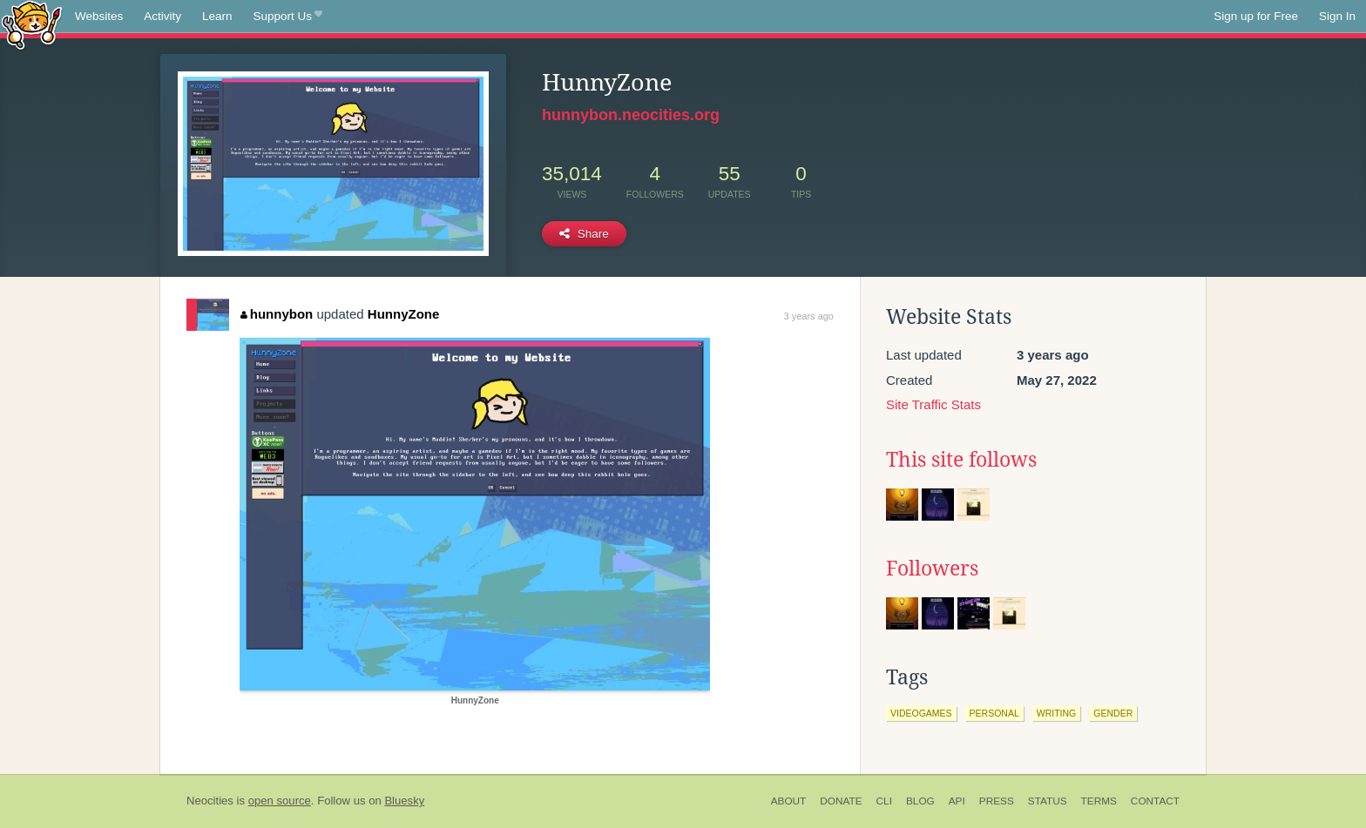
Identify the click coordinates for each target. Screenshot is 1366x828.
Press (996, 801)
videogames (921, 713)
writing (1057, 713)
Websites (99, 16)
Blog (920, 801)
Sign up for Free (1256, 16)
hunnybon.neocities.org (631, 115)
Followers (932, 568)
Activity (162, 16)
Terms (1099, 801)
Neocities (209, 800)
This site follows (961, 459)
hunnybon (276, 313)
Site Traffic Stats (933, 404)
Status (1047, 801)
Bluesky (404, 800)
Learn (217, 16)
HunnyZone (404, 313)
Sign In (1337, 16)
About (789, 801)
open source (279, 800)
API (957, 801)
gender (1113, 713)
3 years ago (809, 316)
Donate (841, 801)
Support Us (288, 17)
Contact (1155, 801)
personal (994, 713)
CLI (884, 801)
